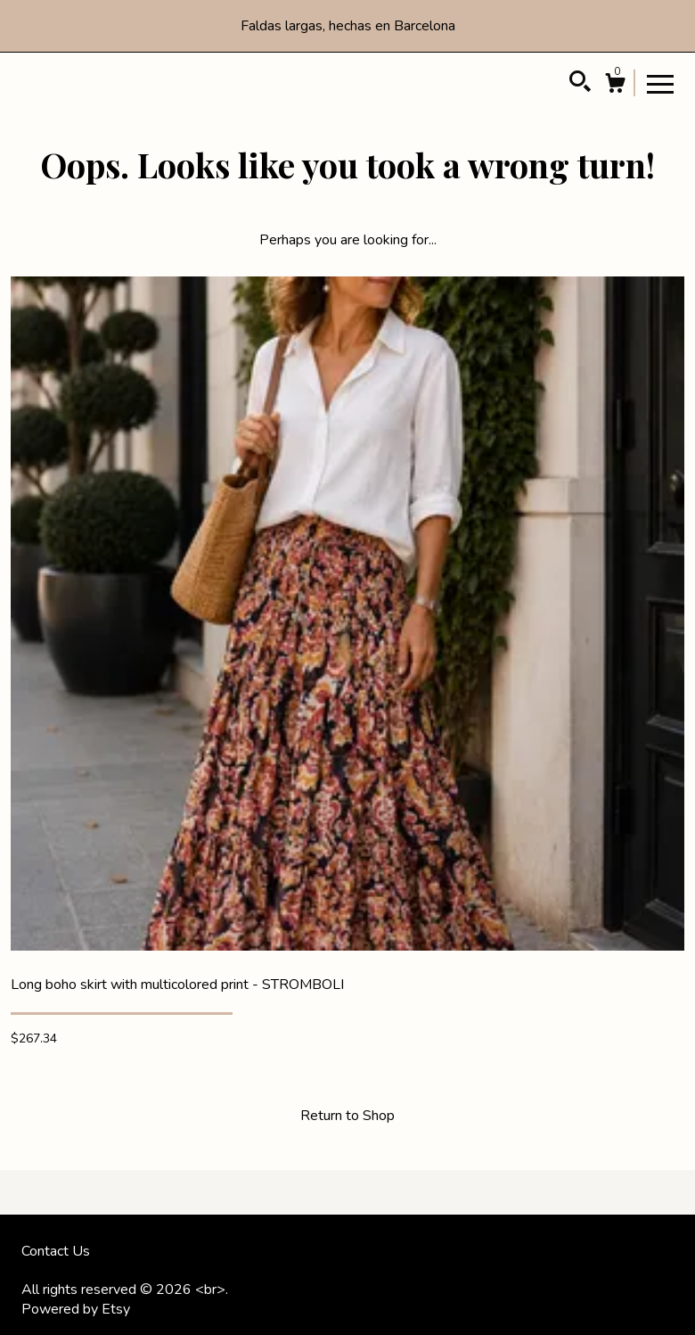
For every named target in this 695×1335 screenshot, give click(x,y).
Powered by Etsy (75, 1309)
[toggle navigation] (660, 83)
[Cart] (615, 86)
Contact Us (55, 1251)
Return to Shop (347, 1115)
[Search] (580, 84)
